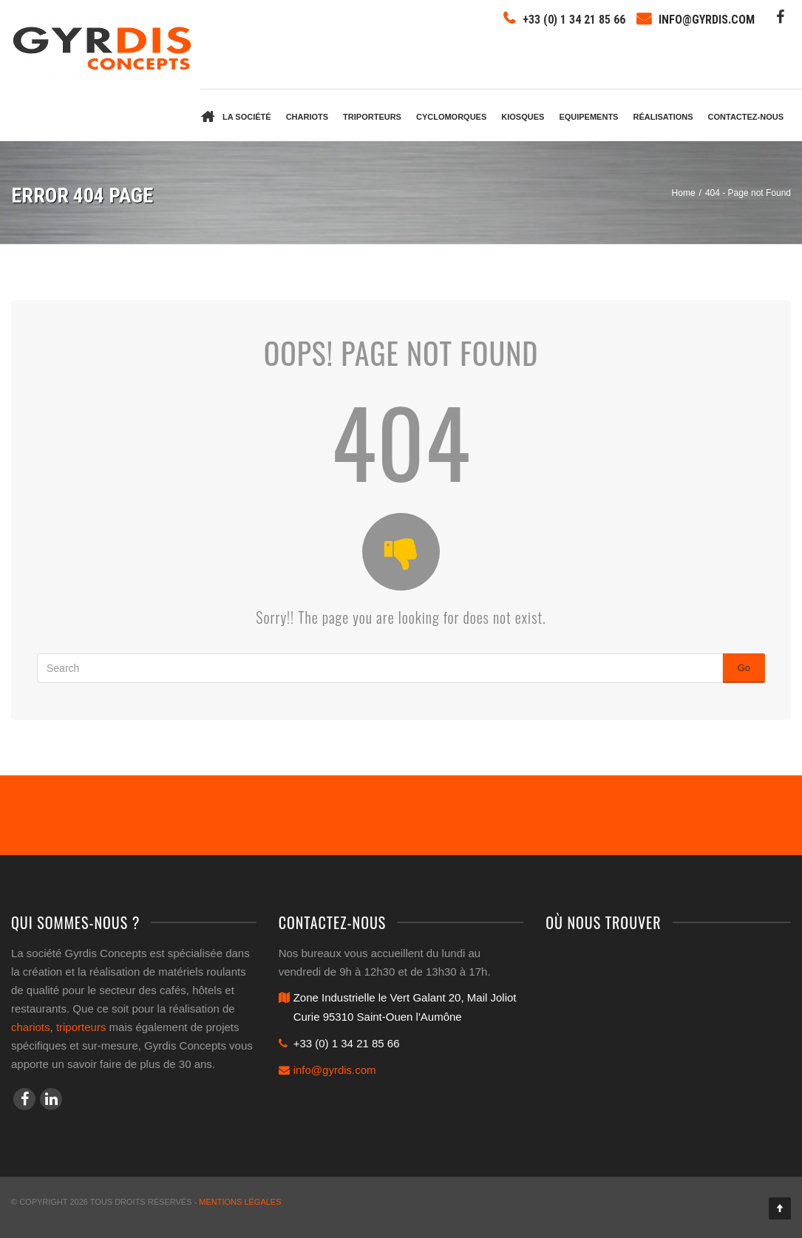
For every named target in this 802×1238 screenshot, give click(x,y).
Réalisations (663, 116)
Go (744, 667)
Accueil (207, 115)
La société (246, 116)
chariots (30, 1027)
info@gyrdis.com (707, 20)
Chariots (307, 116)
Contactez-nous (746, 116)
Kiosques (522, 116)
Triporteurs (372, 116)
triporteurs (81, 1027)
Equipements (588, 116)
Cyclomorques (451, 116)
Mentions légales (240, 1201)
